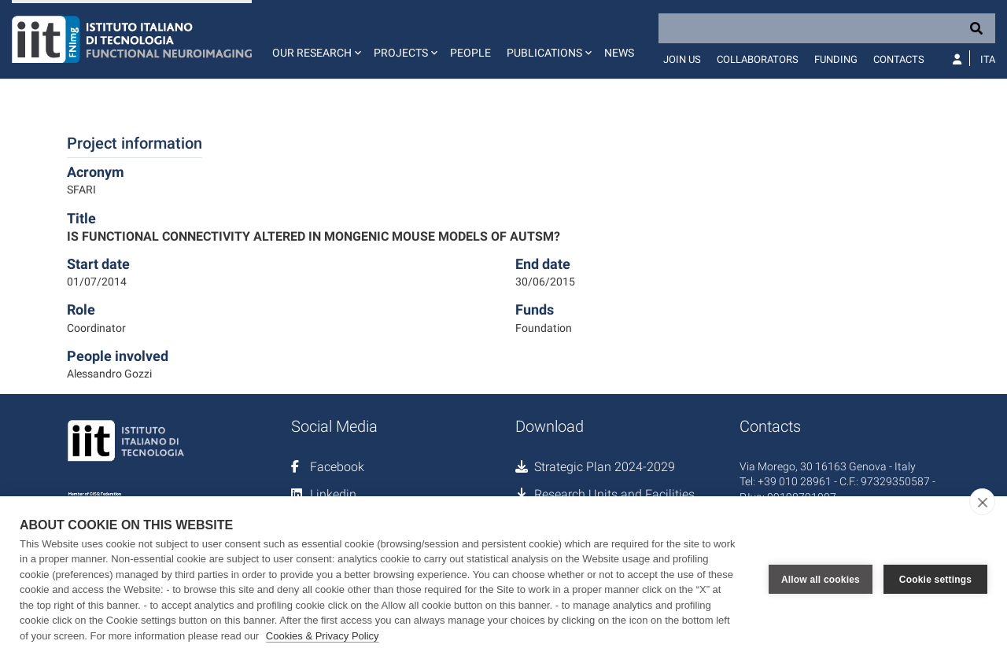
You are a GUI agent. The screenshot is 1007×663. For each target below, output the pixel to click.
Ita (987, 59)
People (470, 52)
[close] (982, 501)
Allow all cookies (820, 579)
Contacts (898, 59)
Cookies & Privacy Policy (322, 636)
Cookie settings (935, 579)
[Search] (826, 28)
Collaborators (758, 59)
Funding (836, 59)
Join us (682, 59)
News (619, 52)
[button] (315, 39)
